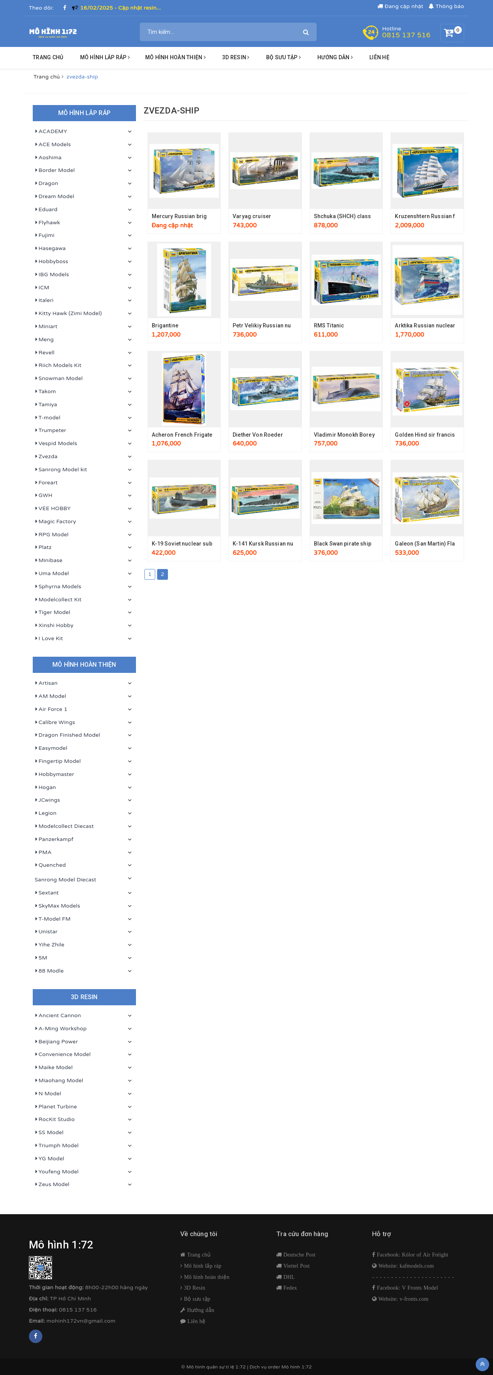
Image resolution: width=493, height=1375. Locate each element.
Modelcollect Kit (58, 599)
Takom (45, 391)
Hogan (45, 787)
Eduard (46, 209)
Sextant (47, 893)
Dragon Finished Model (67, 735)
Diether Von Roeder (258, 435)
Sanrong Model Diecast (65, 879)
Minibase (48, 560)
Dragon (46, 183)
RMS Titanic (329, 325)
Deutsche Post (298, 1254)
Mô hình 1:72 (297, 1367)
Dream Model (54, 196)
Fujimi (44, 235)
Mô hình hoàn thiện (175, 57)
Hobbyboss (51, 261)
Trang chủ (48, 57)
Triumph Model (57, 1145)
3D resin (236, 57)
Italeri (44, 300)
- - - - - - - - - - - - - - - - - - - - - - (413, 1277)
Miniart (46, 326)
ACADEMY (51, 131)
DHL (288, 1277)
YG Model (49, 1158)
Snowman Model (59, 378)
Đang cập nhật (400, 6)
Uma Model (52, 573)
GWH (43, 495)
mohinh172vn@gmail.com (81, 1321)
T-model (47, 417)
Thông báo (446, 6)
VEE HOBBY (52, 508)
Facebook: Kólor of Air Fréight (411, 1254)
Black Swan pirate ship (342, 544)
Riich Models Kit (58, 365)
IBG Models (52, 274)
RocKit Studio (55, 1119)
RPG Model (52, 534)
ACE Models (53, 144)
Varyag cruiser (252, 216)
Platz (43, 547)
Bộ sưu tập (196, 1299)
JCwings (47, 800)
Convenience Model (63, 1054)
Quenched (50, 865)
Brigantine (165, 325)
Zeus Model (52, 1184)
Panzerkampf (54, 839)
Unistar (46, 931)
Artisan (46, 683)
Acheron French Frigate (182, 435)
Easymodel (51, 748)
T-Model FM (53, 919)
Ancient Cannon (58, 1015)
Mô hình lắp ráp (105, 57)
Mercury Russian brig (179, 216)
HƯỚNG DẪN (335, 57)
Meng (44, 339)
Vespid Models (56, 443)
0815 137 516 (406, 35)
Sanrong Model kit (61, 469)
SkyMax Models (57, 906)
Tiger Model (52, 612)
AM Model (50, 696)
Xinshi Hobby (54, 625)
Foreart (46, 482)
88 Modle (49, 971)
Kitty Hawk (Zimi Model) (68, 313)
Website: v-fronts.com (402, 1299)
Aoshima (48, 157)
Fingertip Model (58, 761)
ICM (42, 287)
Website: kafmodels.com (405, 1265)
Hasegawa (50, 248)
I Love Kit (49, 638)
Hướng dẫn (200, 1310)
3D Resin (194, 1287)
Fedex (289, 1287)
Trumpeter (50, 430)
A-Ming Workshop (61, 1028)
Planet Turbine (56, 1106)
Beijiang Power (56, 1041)
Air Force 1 (51, 709)
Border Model (55, 170)
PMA (43, 852)
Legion (46, 813)
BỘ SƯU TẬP (283, 57)
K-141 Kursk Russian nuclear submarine (284, 544)
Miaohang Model (59, 1080)
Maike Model (54, 1067)
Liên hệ (379, 57)
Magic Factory (55, 521)
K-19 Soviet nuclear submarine (191, 544)
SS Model (49, 1132)
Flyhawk (47, 222)
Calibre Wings (55, 722)
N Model (48, 1093)
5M (41, 958)
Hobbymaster (54, 774)
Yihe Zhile (49, 944)
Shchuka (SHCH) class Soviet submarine (366, 216)
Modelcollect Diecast (64, 826)
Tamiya (46, 404)
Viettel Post (296, 1265)
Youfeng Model (57, 1171)
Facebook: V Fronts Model (406, 1287)
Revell (45, 352)
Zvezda (46, 456)
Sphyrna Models (58, 586)
